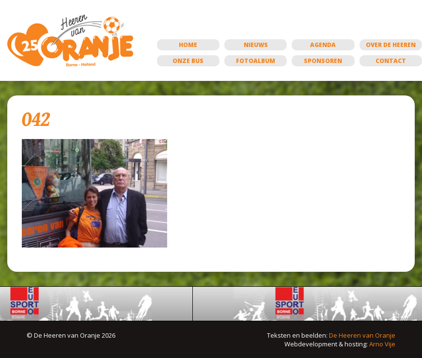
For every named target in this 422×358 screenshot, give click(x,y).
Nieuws (256, 45)
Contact (390, 61)
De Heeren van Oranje (362, 335)
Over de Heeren (391, 45)
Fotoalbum (255, 61)
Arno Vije (382, 344)
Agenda (323, 45)
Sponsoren (323, 61)
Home (188, 45)
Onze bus (187, 61)
